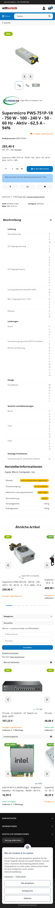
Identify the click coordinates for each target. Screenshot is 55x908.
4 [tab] (22, 605)
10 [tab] (47, 605)
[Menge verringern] (5, 169)
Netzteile (40, 204)
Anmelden (27, 647)
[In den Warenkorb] (40, 169)
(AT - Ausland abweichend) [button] (34, 197)
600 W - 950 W (43, 492)
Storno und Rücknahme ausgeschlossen (34, 480)
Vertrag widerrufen (13, 840)
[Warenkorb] (49, 8)
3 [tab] (18, 605)
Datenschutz (21, 877)
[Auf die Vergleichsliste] (27, 186)
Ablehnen (27, 898)
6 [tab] (31, 605)
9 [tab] (43, 605)
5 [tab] (27, 605)
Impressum (8, 877)
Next (30, 76)
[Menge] (12, 169)
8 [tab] (39, 605)
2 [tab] (14, 605)
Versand (18, 149)
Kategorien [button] (8, 616)
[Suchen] (30, 16)
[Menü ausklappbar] (6, 16)
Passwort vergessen (10, 653)
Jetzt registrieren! (17, 657)
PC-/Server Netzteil (41, 486)
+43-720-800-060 (23, 2)
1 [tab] (9, 605)
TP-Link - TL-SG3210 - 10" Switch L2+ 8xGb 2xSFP (20, 715)
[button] (44, 8)
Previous (24, 76)
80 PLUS (44, 498)
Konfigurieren (27, 891)
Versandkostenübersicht (27, 905)
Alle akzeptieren (27, 883)
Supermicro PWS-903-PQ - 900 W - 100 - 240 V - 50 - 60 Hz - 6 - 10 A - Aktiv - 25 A (21, 583)
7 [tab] (35, 605)
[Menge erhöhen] (22, 169)
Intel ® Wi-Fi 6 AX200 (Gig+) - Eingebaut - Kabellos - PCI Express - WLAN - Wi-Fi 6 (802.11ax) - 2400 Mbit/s (22, 789)
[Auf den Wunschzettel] (45, 186)
